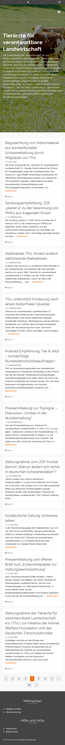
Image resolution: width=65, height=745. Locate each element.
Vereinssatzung (13, 712)
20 (29, 685)
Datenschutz (12, 731)
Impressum (11, 728)
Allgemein (10, 196)
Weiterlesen (11, 190)
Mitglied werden (13, 709)
